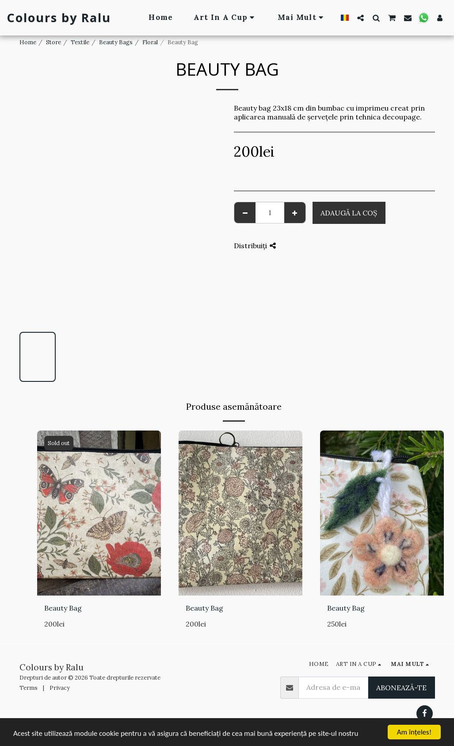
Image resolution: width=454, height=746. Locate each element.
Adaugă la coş (348, 212)
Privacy (60, 688)
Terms (28, 688)
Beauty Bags (116, 42)
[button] (360, 18)
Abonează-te (401, 687)
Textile (80, 42)
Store (53, 42)
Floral (150, 42)
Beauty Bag (63, 608)
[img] (99, 513)
